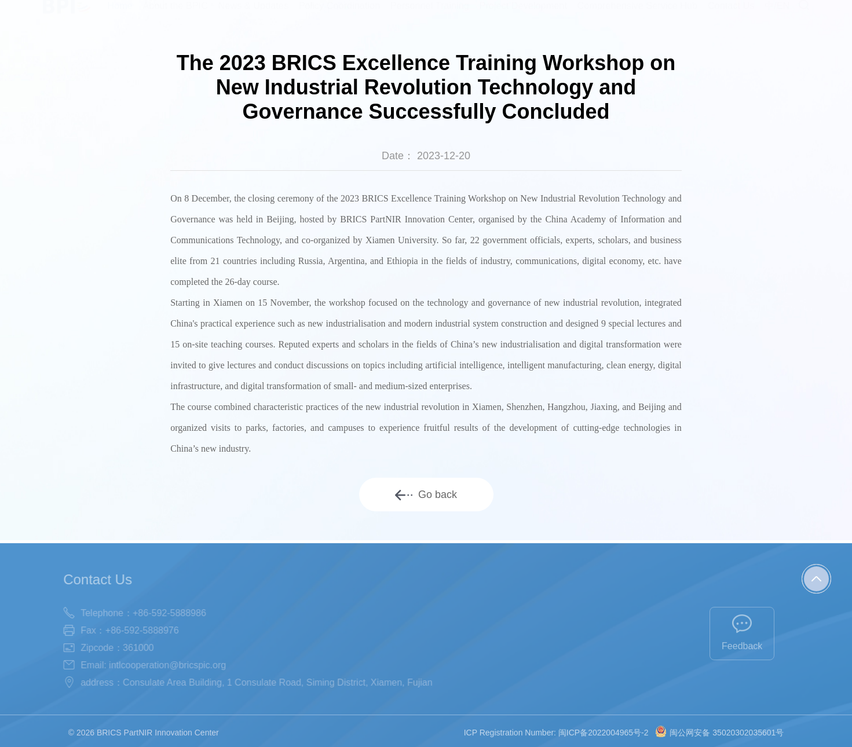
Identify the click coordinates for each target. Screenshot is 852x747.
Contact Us (731, 16)
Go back (426, 494)
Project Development (523, 16)
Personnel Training (429, 16)
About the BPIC (174, 16)
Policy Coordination (340, 16)
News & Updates (253, 16)
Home (120, 16)
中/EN (777, 16)
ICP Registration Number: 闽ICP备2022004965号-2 (556, 739)
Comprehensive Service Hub (637, 16)
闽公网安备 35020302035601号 (719, 739)
